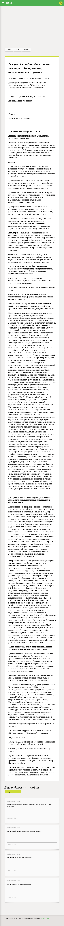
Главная (8, 49)
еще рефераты (13, 792)
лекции (17, 49)
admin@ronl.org (45, 918)
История (25, 49)
